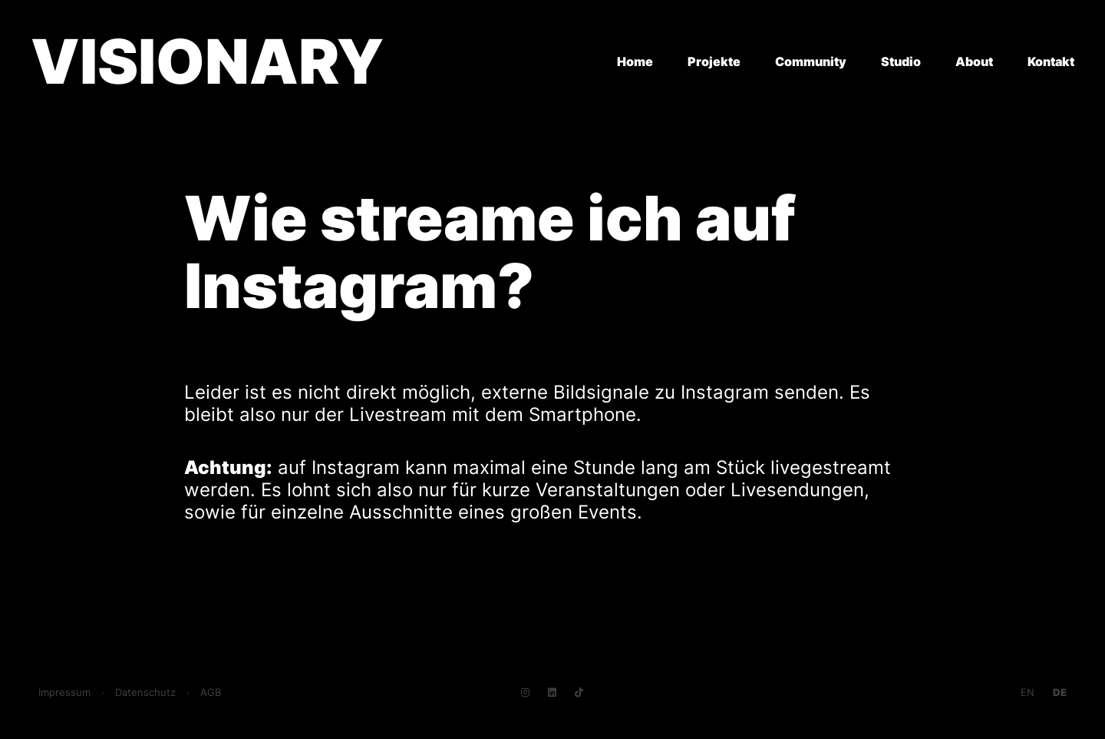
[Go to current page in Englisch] (1027, 692)
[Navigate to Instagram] (525, 692)
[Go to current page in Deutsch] (1059, 692)
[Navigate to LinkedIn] (552, 692)
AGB (210, 692)
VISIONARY (207, 61)
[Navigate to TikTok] (579, 692)
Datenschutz (145, 692)
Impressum (64, 692)
